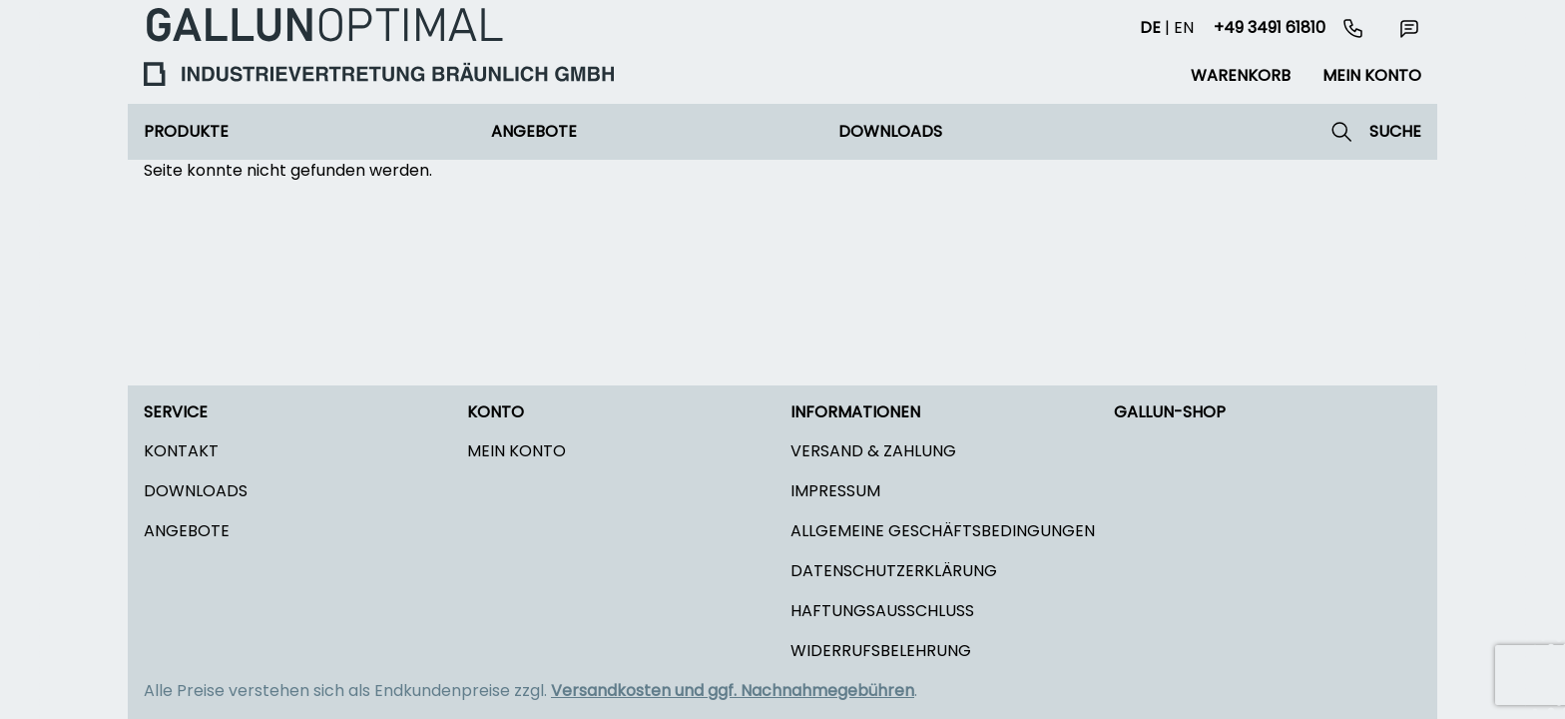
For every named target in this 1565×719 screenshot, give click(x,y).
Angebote (534, 131)
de (1150, 27)
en (1184, 27)
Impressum (835, 490)
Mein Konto (516, 450)
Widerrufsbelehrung (880, 650)
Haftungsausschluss (882, 610)
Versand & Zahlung (873, 450)
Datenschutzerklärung (893, 570)
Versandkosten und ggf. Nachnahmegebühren (732, 690)
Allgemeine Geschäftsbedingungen (942, 530)
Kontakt (181, 450)
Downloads (890, 131)
